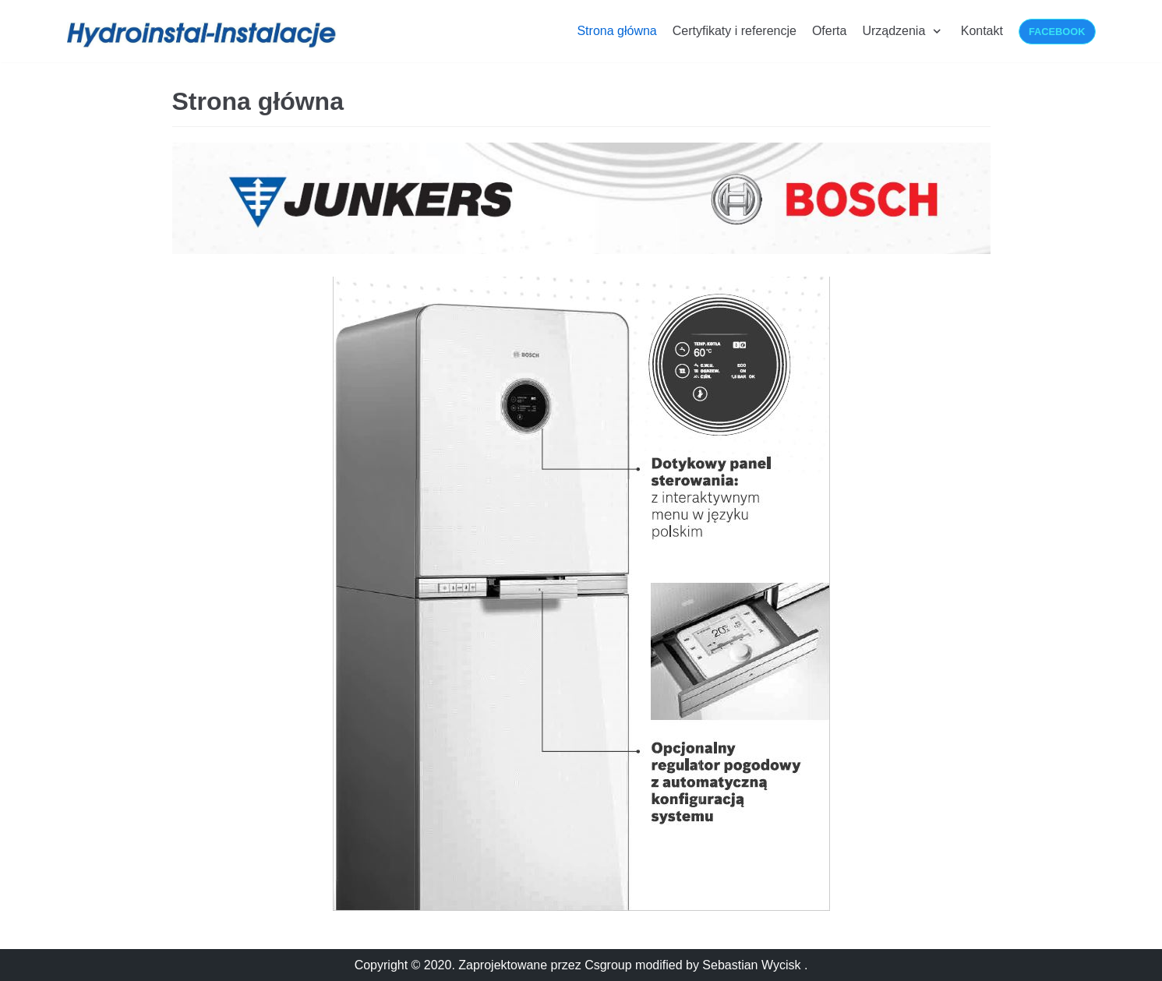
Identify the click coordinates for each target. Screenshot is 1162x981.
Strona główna (616, 30)
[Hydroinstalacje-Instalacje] (203, 35)
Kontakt (982, 30)
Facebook (1057, 31)
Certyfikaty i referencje (734, 30)
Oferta (829, 30)
